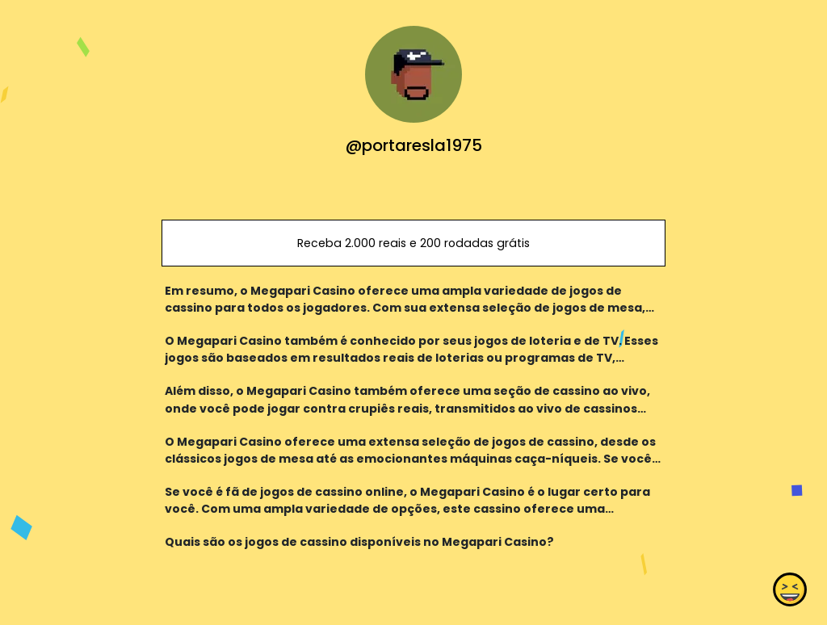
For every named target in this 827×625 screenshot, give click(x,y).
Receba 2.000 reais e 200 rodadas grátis (413, 243)
